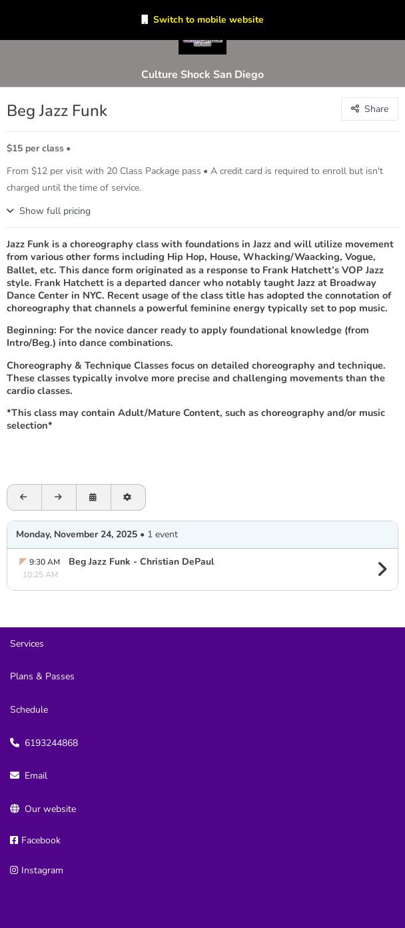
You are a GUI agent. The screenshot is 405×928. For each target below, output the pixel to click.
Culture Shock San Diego (202, 74)
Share (376, 109)
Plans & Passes (42, 676)
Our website (50, 809)
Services (27, 643)
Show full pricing (55, 211)
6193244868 (51, 743)
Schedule (29, 709)
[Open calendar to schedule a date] (94, 497)
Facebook (41, 840)
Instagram (42, 870)
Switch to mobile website (208, 19)
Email (36, 775)
